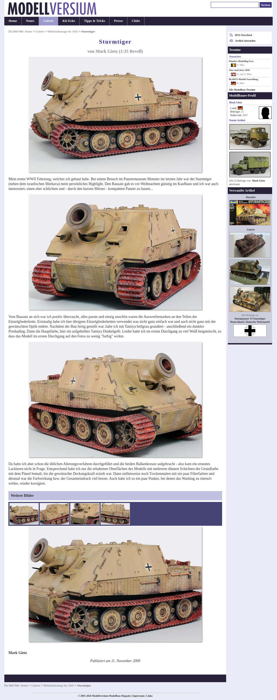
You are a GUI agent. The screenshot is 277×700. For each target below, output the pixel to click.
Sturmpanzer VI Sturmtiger (249, 318)
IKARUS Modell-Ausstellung (243, 79)
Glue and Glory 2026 (239, 70)
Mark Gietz (258, 180)
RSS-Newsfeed (243, 35)
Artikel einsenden (245, 40)
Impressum (138, 696)
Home (13, 21)
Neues (30, 21)
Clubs (136, 21)
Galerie (48, 21)
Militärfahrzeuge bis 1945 (62, 31)
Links (149, 696)
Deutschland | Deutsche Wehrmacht (250, 321)
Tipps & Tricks (94, 21)
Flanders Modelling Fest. (241, 61)
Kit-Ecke (68, 21)
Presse (118, 21)
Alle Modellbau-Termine (242, 89)
